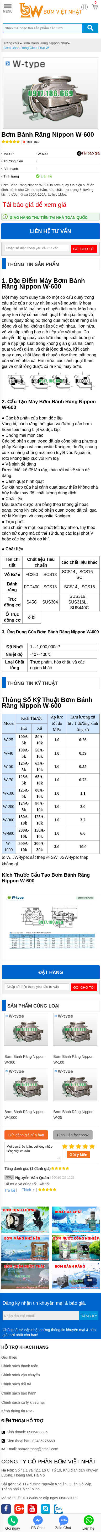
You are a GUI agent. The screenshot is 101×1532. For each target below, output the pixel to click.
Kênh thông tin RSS (17, 1400)
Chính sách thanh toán (19, 1355)
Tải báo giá (88, 153)
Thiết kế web (51, 1510)
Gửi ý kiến (78, 1144)
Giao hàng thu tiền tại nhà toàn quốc (49, 217)
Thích (24, 1179)
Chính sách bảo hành (18, 1382)
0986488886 (37, 1421)
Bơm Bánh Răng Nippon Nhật (45, 43)
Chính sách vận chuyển (20, 1364)
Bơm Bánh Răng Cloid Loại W (26, 48)
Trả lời (9, 1179)
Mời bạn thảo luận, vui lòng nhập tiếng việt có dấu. (33, 1140)
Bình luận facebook (73, 1124)
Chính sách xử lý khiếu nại (23, 1391)
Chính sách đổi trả (16, 1373)
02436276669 (43, 1430)
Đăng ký (89, 1305)
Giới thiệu (9, 1346)
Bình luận (31, 142)
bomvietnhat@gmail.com (38, 1438)
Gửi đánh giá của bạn (26, 1124)
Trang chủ (11, 43)
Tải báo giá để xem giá (34, 204)
